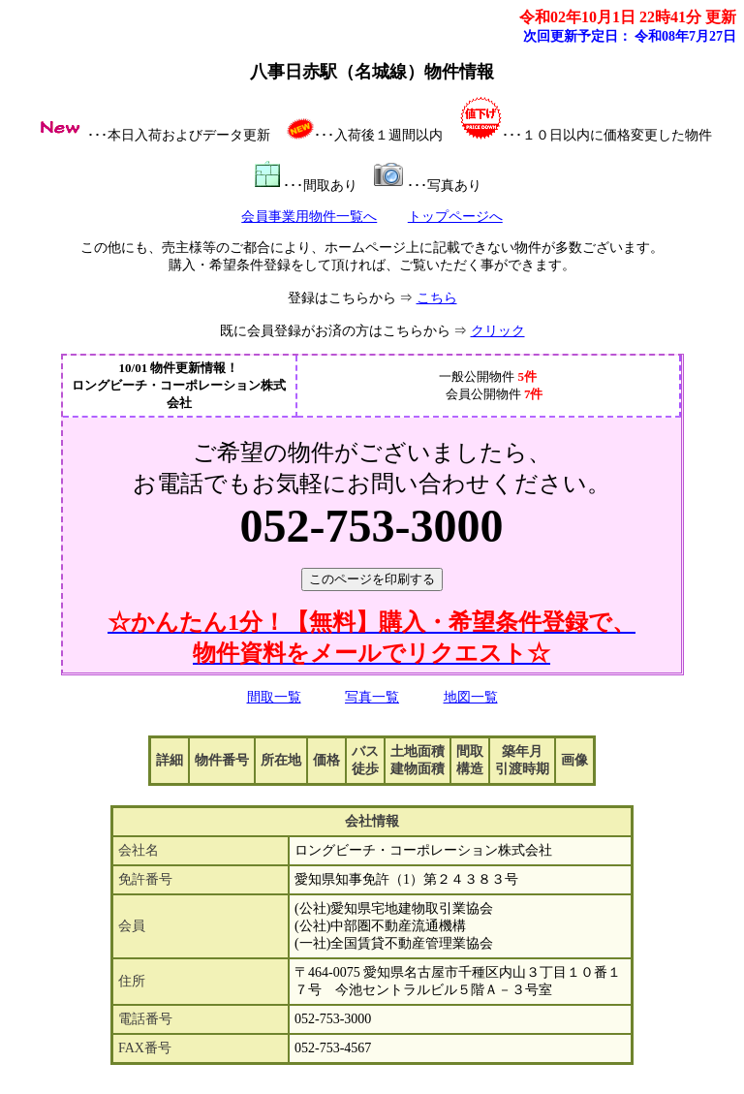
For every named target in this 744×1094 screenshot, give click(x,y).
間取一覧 (274, 697)
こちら (437, 298)
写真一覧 (372, 697)
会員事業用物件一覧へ (309, 216)
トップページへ (455, 216)
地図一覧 (471, 697)
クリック (498, 331)
